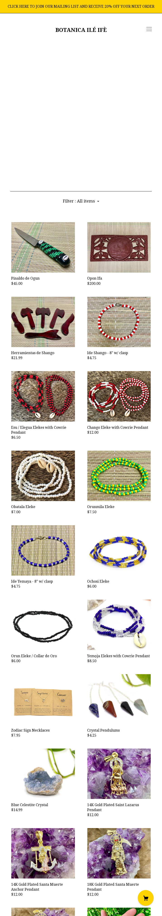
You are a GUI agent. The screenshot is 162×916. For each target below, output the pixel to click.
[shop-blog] (25, 878)
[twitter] (32, 878)
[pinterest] (39, 878)
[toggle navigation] (149, 29)
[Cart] (146, 898)
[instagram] (18, 878)
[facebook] (12, 878)
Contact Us (19, 885)
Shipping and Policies (28, 891)
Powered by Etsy (24, 903)
